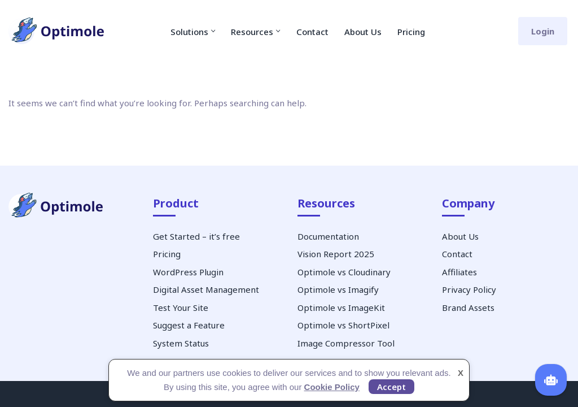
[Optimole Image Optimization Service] (56, 31)
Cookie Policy (332, 387)
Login (542, 31)
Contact (312, 31)
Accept (391, 386)
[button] (213, 31)
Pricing (411, 31)
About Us (363, 31)
